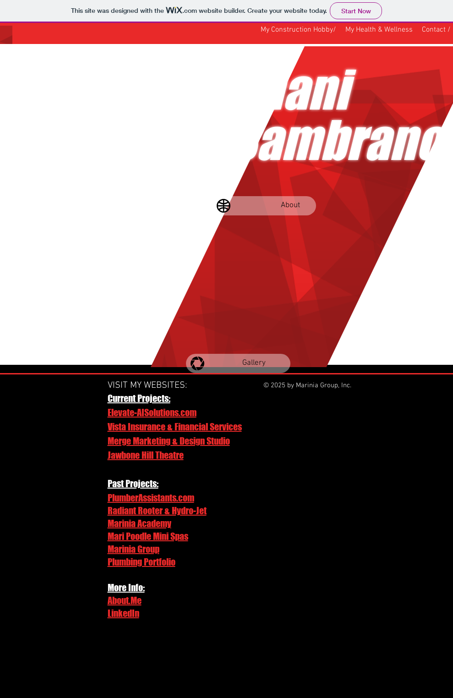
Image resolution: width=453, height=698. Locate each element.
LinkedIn (123, 613)
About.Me (125, 600)
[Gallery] (238, 363)
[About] (264, 205)
